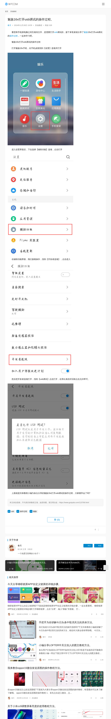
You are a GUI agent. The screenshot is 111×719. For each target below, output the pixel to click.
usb (55, 32)
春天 (9, 25)
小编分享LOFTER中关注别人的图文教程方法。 (65, 645)
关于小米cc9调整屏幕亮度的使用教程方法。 (32, 706)
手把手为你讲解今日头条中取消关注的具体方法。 (67, 622)
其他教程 (38, 25)
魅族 (86, 32)
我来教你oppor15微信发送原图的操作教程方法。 (35, 668)
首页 (6, 11)
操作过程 (14, 36)
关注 (88, 546)
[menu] (103, 4)
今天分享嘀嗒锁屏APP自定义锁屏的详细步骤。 (34, 584)
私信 (98, 546)
